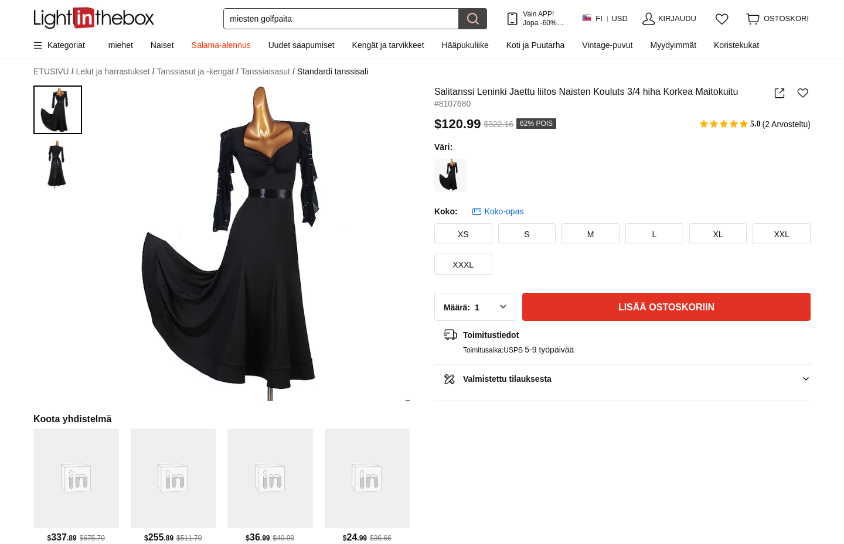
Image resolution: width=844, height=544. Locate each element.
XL (718, 234)
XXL (781, 234)
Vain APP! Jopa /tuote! (543, 18)
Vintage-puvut (607, 45)
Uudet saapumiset (301, 45)
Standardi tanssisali (332, 71)
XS (463, 234)
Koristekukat (736, 45)
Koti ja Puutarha (535, 45)
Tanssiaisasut (268, 71)
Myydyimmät (673, 45)
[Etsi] (341, 18)
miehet (120, 45)
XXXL (463, 264)
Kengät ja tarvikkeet (388, 45)
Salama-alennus (221, 45)
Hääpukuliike (465, 45)
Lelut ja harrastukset (115, 71)
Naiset (162, 45)
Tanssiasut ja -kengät (198, 71)
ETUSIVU (53, 71)
